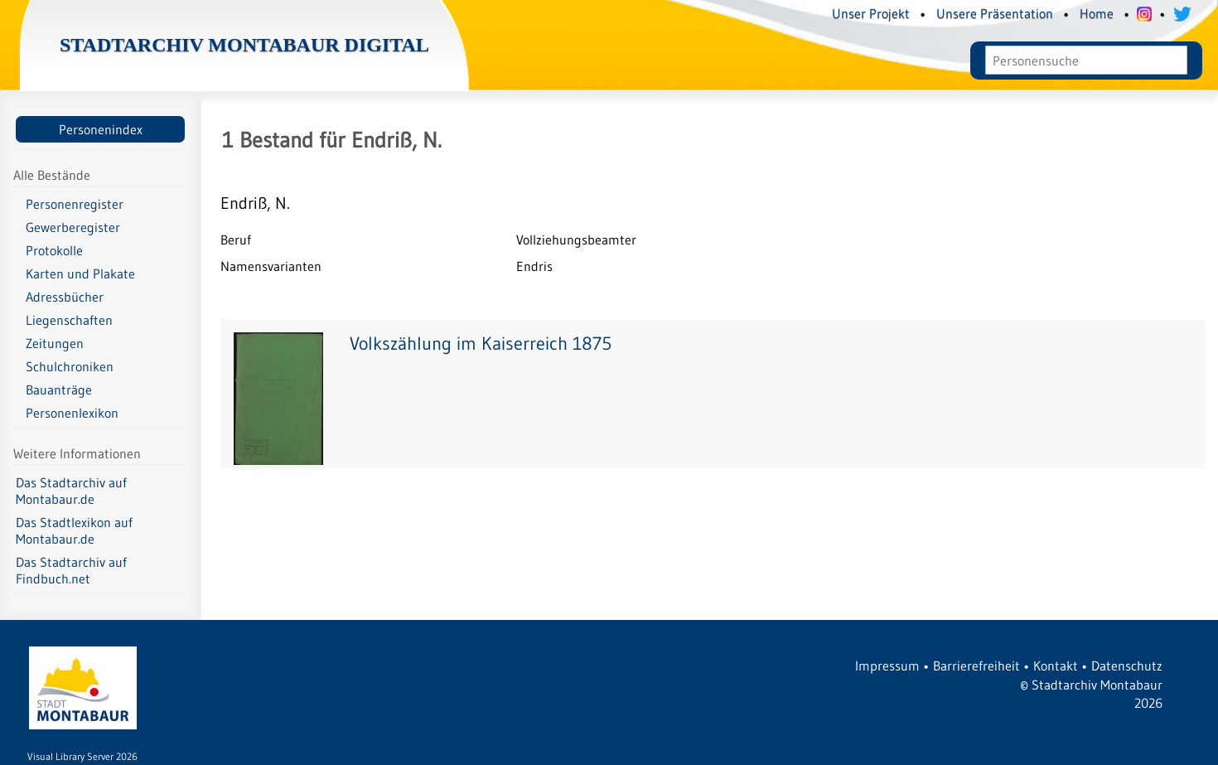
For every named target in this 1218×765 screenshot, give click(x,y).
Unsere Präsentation (994, 13)
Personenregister (74, 204)
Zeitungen (55, 343)
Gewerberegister (73, 227)
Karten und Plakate (80, 273)
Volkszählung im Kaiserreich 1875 (480, 343)
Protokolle (54, 250)
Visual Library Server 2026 (82, 756)
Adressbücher (65, 296)
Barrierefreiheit (976, 665)
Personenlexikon (72, 412)
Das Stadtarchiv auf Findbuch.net (71, 570)
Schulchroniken (70, 366)
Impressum (887, 665)
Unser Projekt (871, 13)
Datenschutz (1126, 665)
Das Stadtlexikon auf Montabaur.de (74, 530)
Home (1097, 13)
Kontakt (1055, 665)
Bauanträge (59, 389)
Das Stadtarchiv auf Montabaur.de (71, 490)
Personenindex (101, 129)
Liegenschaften (69, 320)
